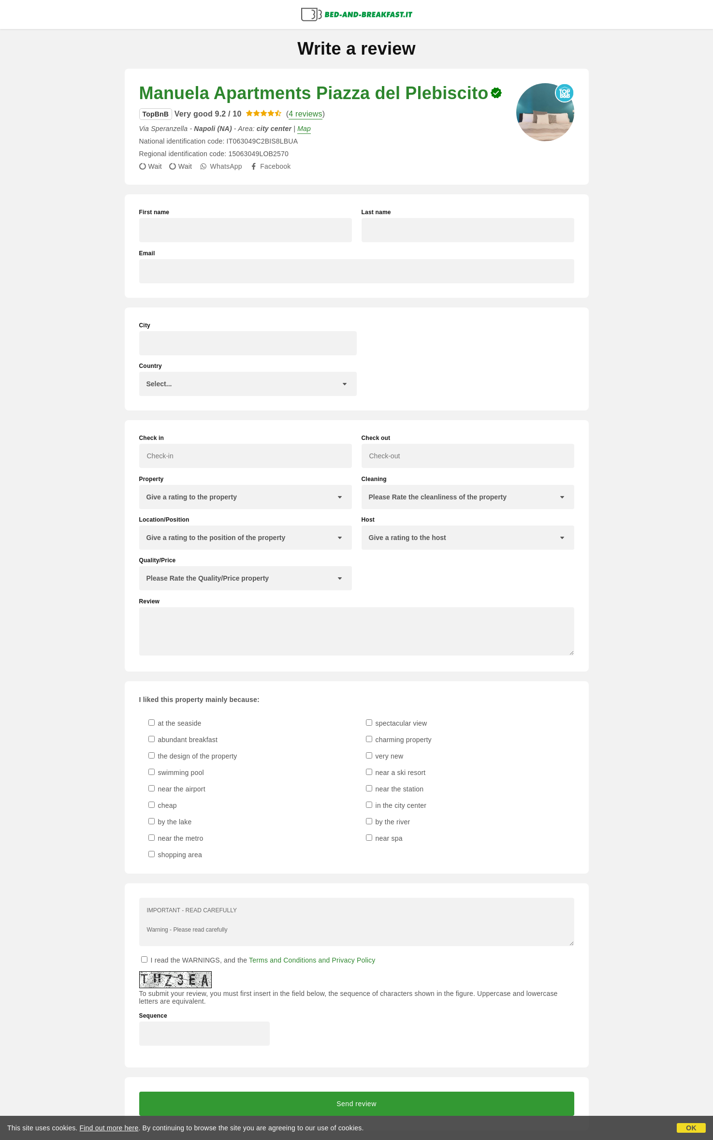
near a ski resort (396, 772)
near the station (395, 789)
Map (304, 128)
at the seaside (175, 723)
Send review (356, 1104)
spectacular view (396, 723)
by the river (388, 822)
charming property (399, 740)
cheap (162, 805)
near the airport (176, 789)
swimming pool (176, 772)
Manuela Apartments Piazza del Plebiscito (314, 93)
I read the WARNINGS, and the (258, 960)
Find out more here (109, 1128)
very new (385, 756)
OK (691, 1128)
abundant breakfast (183, 740)
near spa (384, 838)
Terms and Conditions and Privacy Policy (312, 960)
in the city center (396, 805)
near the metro (176, 838)
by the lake (170, 822)
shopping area (175, 855)
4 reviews (305, 114)
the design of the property (192, 756)
